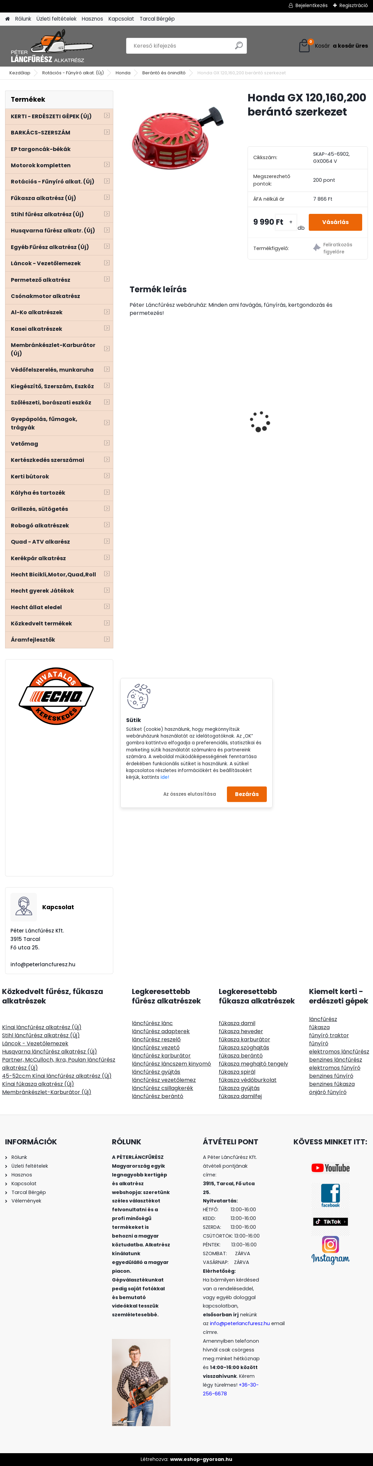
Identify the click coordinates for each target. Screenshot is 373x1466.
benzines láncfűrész (335, 1060)
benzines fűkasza (332, 1084)
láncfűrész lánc (152, 1023)
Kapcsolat (121, 18)
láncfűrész (323, 1019)
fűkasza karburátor (244, 1039)
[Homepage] (7, 19)
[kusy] (286, 222)
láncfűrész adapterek (161, 1031)
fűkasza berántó (241, 1056)
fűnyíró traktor (329, 1035)
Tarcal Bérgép (157, 18)
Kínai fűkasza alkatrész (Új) (38, 1084)
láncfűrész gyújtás (156, 1072)
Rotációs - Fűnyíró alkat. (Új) (73, 73)
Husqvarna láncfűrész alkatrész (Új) (49, 1051)
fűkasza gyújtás (239, 1088)
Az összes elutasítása (189, 794)
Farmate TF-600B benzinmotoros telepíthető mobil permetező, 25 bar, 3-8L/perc (162, 408)
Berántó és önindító (164, 73)
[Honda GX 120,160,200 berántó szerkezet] (178, 139)
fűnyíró (318, 1043)
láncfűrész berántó (157, 1096)
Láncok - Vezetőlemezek (35, 1043)
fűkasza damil (237, 1023)
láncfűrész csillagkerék (162, 1088)
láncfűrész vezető (156, 1047)
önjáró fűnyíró (328, 1092)
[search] (239, 48)
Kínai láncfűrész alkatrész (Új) (41, 1027)
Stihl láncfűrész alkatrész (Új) (41, 1035)
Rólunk (23, 18)
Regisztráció (354, 5)
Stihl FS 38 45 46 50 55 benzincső (245, 423)
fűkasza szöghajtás (244, 1047)
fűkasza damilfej (240, 1096)
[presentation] (133, 409)
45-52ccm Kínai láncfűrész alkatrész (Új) (57, 1076)
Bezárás (247, 794)
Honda (123, 73)
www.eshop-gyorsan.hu (201, 1459)
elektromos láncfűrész (339, 1051)
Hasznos (92, 18)
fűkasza (319, 1027)
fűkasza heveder (241, 1031)
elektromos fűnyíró (334, 1068)
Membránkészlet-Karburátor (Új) (46, 1092)
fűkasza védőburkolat (248, 1080)
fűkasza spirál (237, 1072)
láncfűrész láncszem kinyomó (171, 1064)
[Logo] (51, 46)
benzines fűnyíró (331, 1076)
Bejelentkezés (312, 5)
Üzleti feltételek (56, 18)
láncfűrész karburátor (161, 1056)
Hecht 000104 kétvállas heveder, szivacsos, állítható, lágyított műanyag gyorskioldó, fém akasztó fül (327, 408)
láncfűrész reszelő (156, 1039)
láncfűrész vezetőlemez (164, 1080)
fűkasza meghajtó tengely (253, 1064)
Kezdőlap (19, 73)
